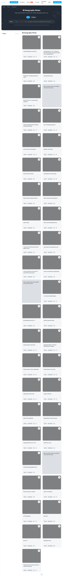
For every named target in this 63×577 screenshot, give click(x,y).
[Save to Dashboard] (39, 37)
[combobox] (13, 21)
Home (4, 6)
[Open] (25, 22)
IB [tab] (28, 17)
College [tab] (33, 17)
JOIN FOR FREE (14, 2)
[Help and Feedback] (51, 2)
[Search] (53, 21)
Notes (8, 6)
